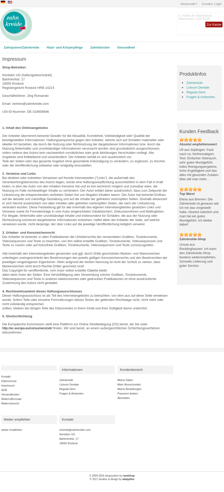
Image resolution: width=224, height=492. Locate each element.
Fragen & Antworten (201, 97)
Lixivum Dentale (198, 87)
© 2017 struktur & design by (112, 479)
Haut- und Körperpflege (65, 47)
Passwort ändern (127, 393)
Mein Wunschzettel (129, 384)
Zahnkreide (195, 83)
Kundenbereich (131, 370)
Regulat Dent (196, 92)
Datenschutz (8, 381)
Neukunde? (189, 4)
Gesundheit (126, 47)
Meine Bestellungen (129, 388)
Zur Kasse (214, 24)
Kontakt (5, 376)
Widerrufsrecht (10, 403)
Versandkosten (10, 394)
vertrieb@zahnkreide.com (75, 429)
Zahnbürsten (100, 47)
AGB (4, 389)
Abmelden (123, 397)
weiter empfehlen (11, 429)
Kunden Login (212, 4)
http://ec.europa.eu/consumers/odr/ (27, 328)
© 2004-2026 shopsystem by (112, 475)
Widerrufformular (11, 398)
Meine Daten (125, 380)
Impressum (8, 385)
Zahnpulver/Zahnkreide (21, 47)
